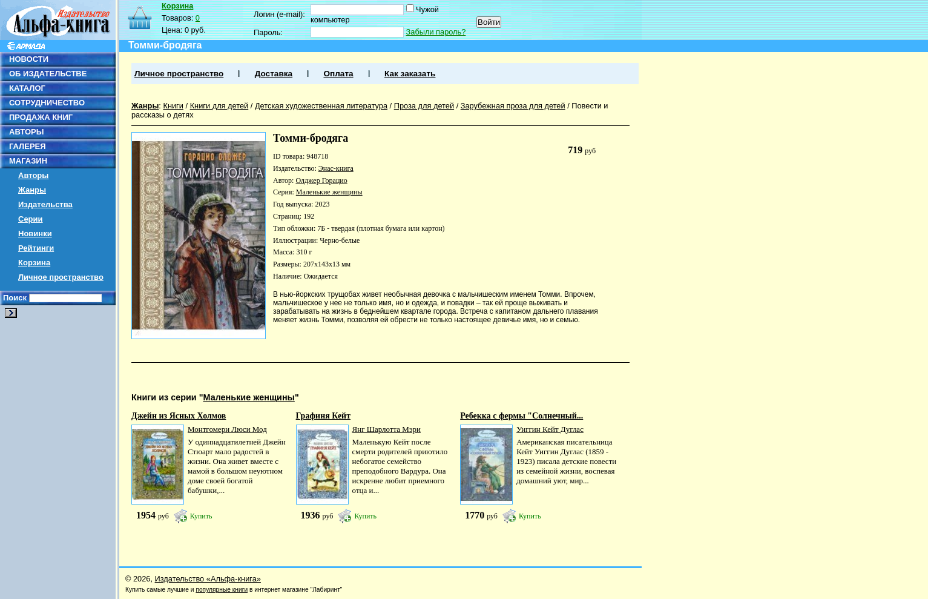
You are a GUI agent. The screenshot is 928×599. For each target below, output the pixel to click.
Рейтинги (36, 248)
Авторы (33, 175)
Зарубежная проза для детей (513, 105)
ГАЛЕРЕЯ (27, 146)
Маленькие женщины (329, 192)
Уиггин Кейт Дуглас (550, 429)
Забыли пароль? (436, 31)
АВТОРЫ (26, 131)
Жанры (32, 189)
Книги (173, 105)
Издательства (45, 204)
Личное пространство (61, 277)
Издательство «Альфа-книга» (208, 578)
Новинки (35, 233)
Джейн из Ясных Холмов (178, 415)
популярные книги (222, 589)
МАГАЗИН (28, 160)
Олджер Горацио (321, 180)
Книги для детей (219, 105)
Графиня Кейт (323, 415)
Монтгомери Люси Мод (227, 429)
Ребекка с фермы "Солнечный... (521, 415)
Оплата (338, 73)
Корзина (34, 262)
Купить (201, 516)
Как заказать (409, 73)
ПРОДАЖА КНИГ (41, 117)
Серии (30, 218)
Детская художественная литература (321, 105)
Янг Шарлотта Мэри (386, 429)
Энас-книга (336, 168)
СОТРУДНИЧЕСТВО (47, 102)
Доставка (273, 73)
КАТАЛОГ (27, 88)
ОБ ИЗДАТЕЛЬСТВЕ (48, 73)
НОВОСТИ (28, 59)
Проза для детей (424, 105)
